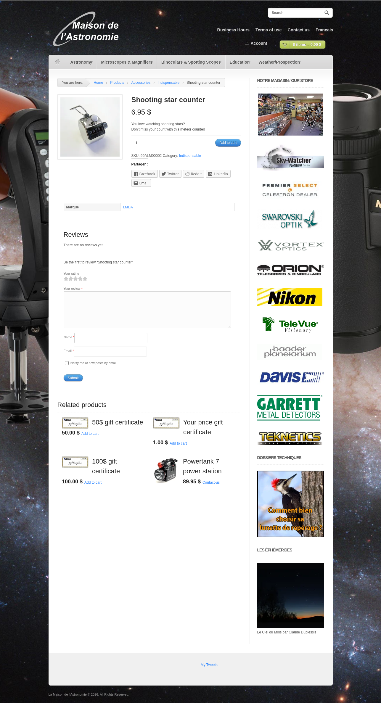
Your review (73, 288)
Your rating (71, 273)
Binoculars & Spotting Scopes (189, 64)
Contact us (299, 30)
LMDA (128, 207)
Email (69, 358)
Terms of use (268, 30)
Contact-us (211, 490)
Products (117, 83)
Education (238, 64)
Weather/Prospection (277, 64)
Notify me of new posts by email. (93, 370)
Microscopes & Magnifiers (125, 64)
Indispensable (168, 83)
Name (69, 344)
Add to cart (228, 143)
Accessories (141, 83)
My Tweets (209, 665)
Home (98, 83)
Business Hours (233, 30)
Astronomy (80, 64)
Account (259, 43)
